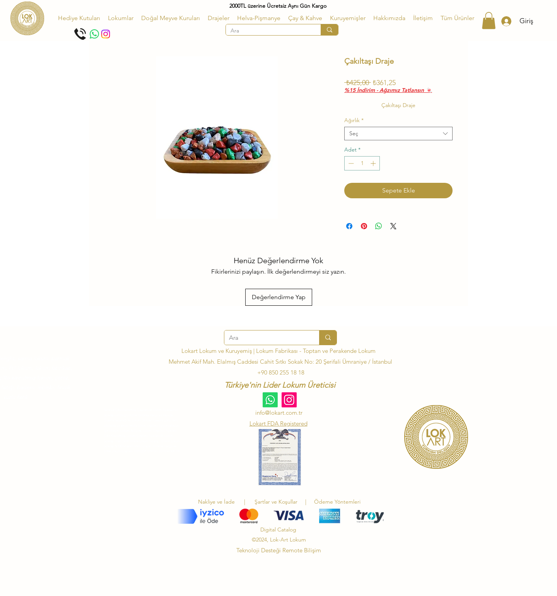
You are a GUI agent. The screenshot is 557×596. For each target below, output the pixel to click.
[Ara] (267, 30)
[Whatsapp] (94, 34)
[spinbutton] (362, 163)
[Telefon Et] (80, 34)
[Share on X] (393, 226)
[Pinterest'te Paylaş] (364, 226)
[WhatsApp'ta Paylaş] (378, 226)
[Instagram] (105, 34)
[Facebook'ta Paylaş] (349, 226)
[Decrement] (350, 163)
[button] (120, 18)
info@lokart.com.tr (278, 412)
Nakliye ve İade (216, 501)
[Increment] (374, 163)
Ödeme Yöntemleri (337, 501)
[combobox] (398, 133)
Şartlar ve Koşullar (278, 501)
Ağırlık (354, 120)
